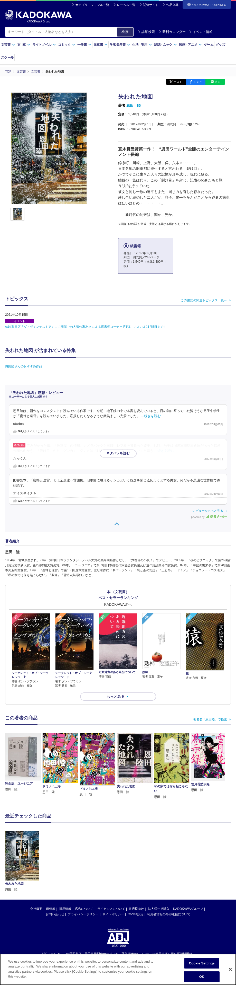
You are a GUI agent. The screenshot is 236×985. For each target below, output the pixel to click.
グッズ (220, 45)
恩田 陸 (133, 105)
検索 (125, 32)
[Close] (230, 970)
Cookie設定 (135, 914)
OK (201, 978)
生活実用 (142, 45)
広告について (84, 909)
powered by (209, 517)
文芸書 (8, 45)
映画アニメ (190, 45)
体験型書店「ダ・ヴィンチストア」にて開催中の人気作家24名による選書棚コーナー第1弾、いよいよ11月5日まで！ (85, 327)
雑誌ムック (165, 45)
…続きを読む (151, 416)
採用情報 (65, 909)
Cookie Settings (202, 964)
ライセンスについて (111, 909)
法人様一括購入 (158, 909)
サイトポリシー (113, 914)
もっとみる (116, 696)
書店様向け (136, 909)
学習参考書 (120, 45)
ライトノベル (44, 45)
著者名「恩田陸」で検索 (210, 719)
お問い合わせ (55, 914)
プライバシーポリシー (83, 914)
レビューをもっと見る (207, 511)
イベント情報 (201, 32)
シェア (197, 81)
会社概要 (36, 909)
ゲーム (208, 45)
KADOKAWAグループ (188, 909)
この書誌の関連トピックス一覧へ (204, 300)
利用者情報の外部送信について (168, 914)
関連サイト (150, 5)
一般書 (84, 45)
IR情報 (50, 909)
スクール (7, 57)
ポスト (178, 81)
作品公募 (172, 5)
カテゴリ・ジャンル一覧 (92, 5)
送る (217, 81)
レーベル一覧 (126, 5)
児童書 (100, 45)
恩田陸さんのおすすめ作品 (23, 366)
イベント (19, 321)
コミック (66, 45)
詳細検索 (146, 32)
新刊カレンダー (172, 32)
